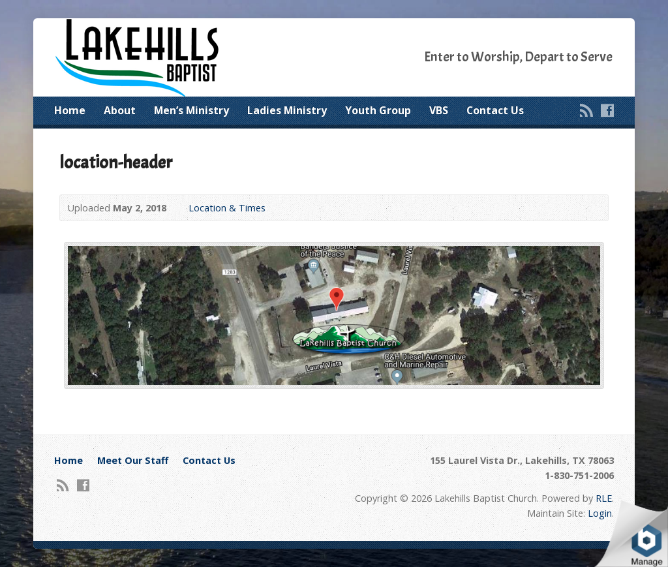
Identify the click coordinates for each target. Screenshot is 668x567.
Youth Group (378, 110)
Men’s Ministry (191, 110)
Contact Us (495, 110)
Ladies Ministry (287, 110)
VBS (438, 110)
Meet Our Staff (132, 460)
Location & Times (227, 208)
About (120, 110)
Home (69, 110)
